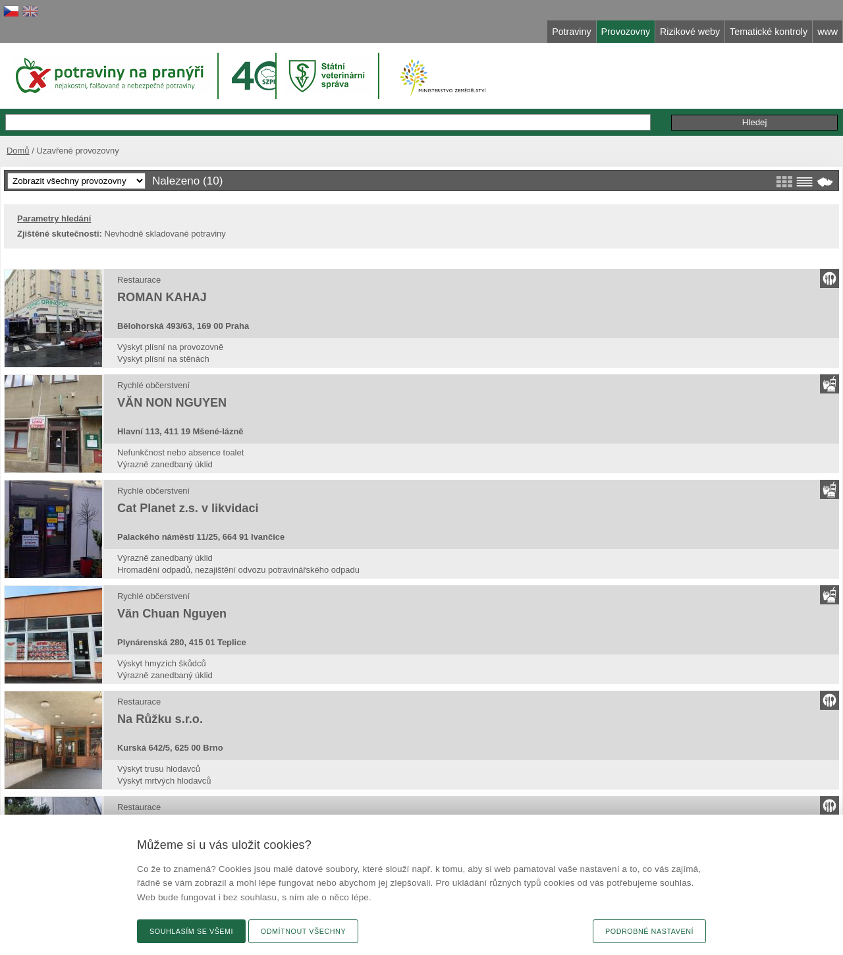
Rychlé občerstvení (153, 385)
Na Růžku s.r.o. (160, 719)
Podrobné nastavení (649, 931)
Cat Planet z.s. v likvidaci (188, 508)
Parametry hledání (54, 218)
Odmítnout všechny (303, 931)
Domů (18, 151)
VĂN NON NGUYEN (172, 402)
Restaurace (139, 280)
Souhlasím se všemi (191, 931)
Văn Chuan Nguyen (172, 613)
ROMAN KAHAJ (162, 297)
